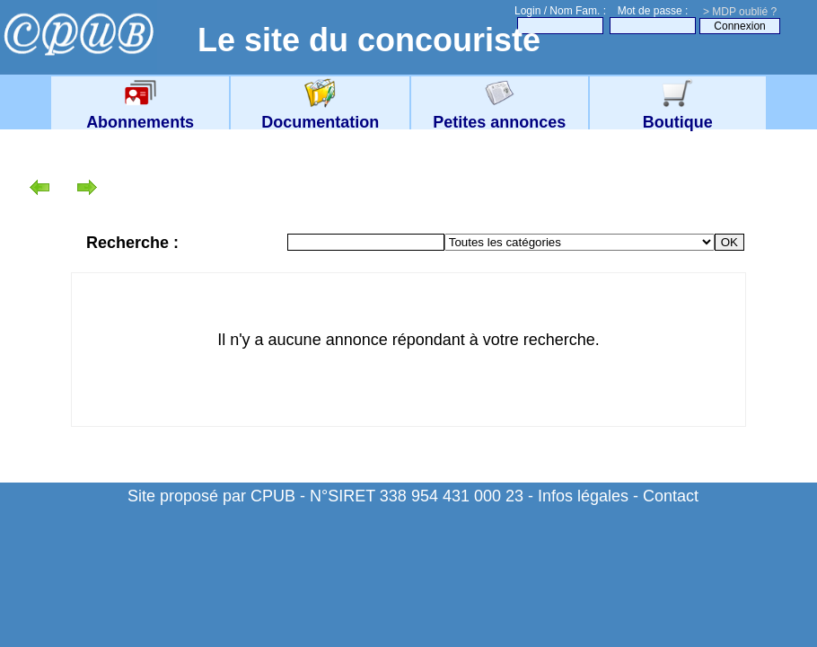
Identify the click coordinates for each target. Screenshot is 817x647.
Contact (670, 496)
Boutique (678, 112)
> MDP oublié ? (740, 11)
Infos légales (583, 496)
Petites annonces (499, 112)
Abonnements (140, 112)
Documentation (320, 112)
